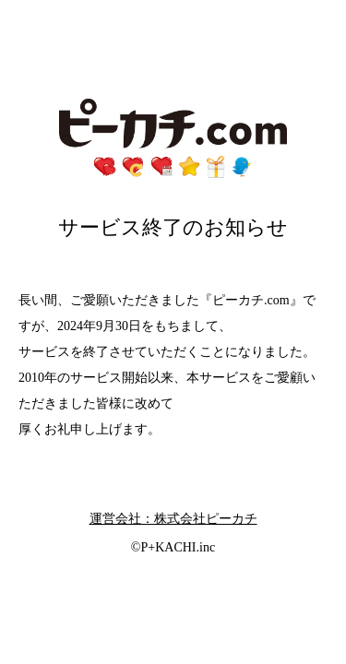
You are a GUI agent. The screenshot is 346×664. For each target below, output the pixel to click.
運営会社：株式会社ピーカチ (173, 519)
